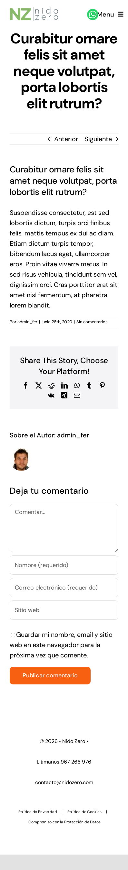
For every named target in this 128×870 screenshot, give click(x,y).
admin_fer (27, 322)
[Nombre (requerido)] (64, 565)
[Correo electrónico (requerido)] (64, 587)
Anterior (66, 139)
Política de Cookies (84, 811)
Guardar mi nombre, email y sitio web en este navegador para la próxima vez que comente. (61, 644)
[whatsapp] (92, 11)
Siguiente (98, 139)
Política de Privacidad (37, 811)
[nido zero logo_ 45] (34, 9)
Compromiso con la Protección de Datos (64, 822)
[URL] (64, 610)
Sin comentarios (92, 322)
